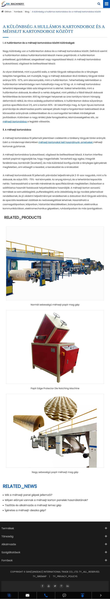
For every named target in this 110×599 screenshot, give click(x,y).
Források (18, 11)
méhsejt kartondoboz (15, 121)
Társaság (7, 536)
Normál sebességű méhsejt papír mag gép (55, 304)
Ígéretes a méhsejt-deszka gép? (25, 510)
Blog (27, 11)
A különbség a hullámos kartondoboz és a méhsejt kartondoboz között (66, 11)
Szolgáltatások (10, 552)
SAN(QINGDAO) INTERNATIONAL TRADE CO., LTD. (52, 571)
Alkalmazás (8, 544)
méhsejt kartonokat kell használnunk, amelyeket (66, 142)
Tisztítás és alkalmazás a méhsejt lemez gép (33, 505)
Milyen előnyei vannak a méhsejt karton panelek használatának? (46, 500)
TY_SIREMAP (39, 576)
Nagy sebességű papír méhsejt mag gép (55, 472)
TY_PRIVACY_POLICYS (65, 576)
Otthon (8, 11)
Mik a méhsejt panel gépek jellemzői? (28, 495)
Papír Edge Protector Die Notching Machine (55, 388)
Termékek (7, 528)
